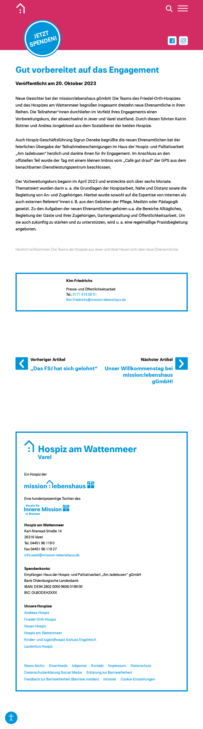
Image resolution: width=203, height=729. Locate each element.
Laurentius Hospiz (38, 646)
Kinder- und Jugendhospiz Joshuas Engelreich (60, 640)
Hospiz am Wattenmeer (43, 633)
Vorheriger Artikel (21, 363)
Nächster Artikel (181, 363)
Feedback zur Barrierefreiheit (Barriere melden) (61, 679)
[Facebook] (172, 40)
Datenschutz (141, 666)
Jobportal (79, 666)
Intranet (109, 679)
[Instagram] (183, 40)
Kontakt (97, 666)
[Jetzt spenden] (42, 39)
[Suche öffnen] (169, 8)
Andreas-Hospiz (36, 613)
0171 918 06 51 (85, 294)
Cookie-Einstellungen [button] (138, 679)
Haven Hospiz (35, 626)
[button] (183, 10)
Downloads (58, 666)
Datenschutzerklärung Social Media (53, 672)
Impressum (117, 666)
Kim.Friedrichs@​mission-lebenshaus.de (96, 300)
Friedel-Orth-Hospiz (40, 619)
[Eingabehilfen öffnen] (11, 717)
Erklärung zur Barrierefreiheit (109, 672)
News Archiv (34, 666)
